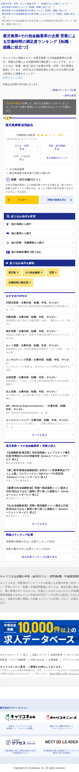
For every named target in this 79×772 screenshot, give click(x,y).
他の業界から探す (21, 233)
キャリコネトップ (9, 654)
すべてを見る (39, 434)
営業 (51, 272)
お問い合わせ (37, 659)
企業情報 (53, 659)
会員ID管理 (56, 654)
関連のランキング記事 (64, 90)
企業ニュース (39, 654)
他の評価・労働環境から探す (27, 242)
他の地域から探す (21, 224)
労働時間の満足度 (18, 282)
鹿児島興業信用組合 (19, 125)
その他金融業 (32, 272)
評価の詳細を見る (57, 200)
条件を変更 (70, 95)
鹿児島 (12, 272)
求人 (25, 654)
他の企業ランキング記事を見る (39, 556)
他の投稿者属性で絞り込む (26, 252)
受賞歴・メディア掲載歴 (13, 659)
